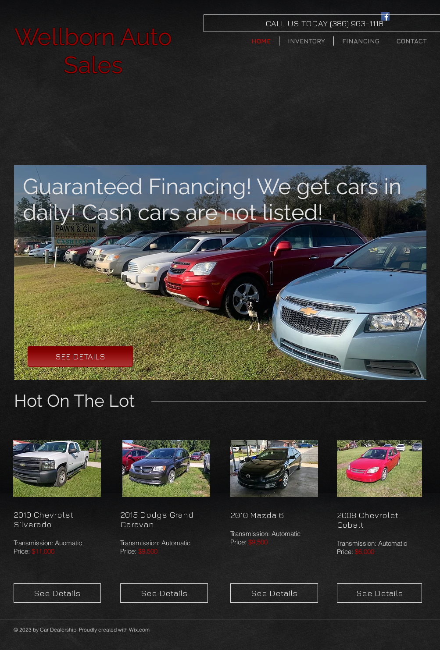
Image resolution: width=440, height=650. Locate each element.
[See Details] (57, 593)
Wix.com (139, 629)
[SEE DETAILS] (80, 356)
